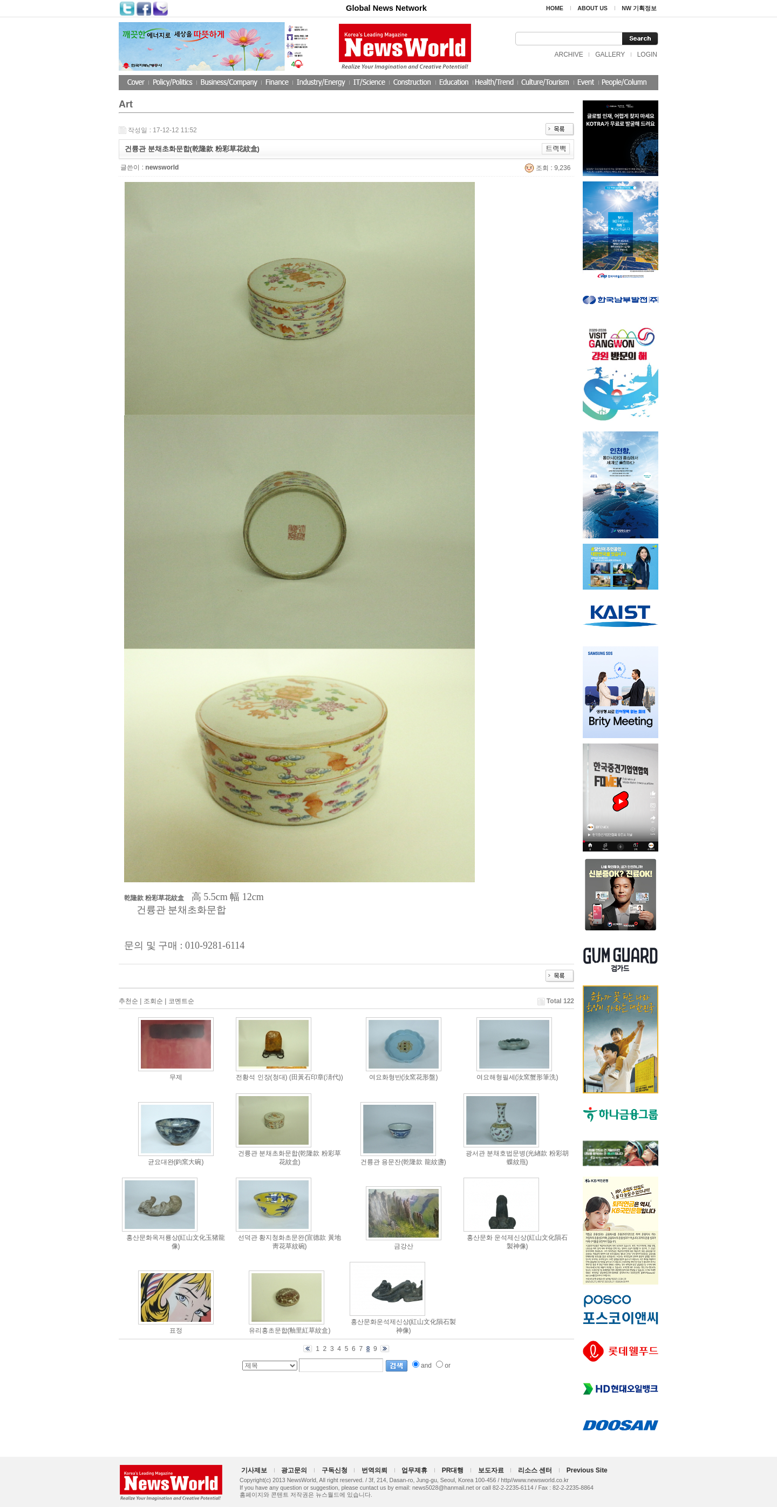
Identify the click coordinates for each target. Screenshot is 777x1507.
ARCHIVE (568, 54)
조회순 (153, 1001)
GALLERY (610, 54)
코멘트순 (181, 1001)
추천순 (128, 1001)
